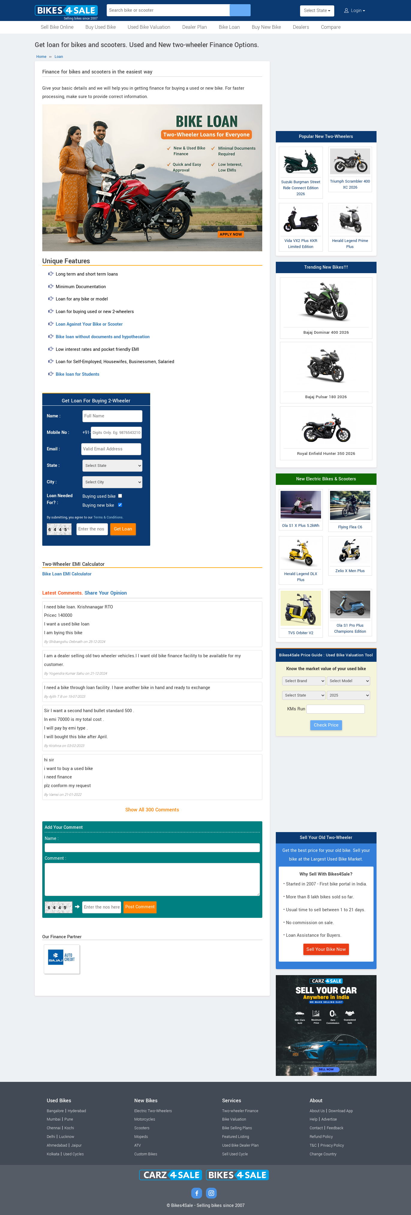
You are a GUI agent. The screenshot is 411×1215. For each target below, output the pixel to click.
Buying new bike (98, 505)
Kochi (69, 1128)
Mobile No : (58, 432)
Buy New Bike (266, 27)
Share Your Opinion (106, 593)
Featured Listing (235, 1136)
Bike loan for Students (77, 374)
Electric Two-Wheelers (153, 1111)
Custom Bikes (145, 1154)
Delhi (51, 1136)
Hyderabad (77, 1111)
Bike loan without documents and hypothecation (103, 337)
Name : (54, 416)
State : (53, 465)
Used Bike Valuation (149, 27)
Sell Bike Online (57, 27)
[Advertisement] (326, 83)
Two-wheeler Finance (240, 1111)
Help (313, 1119)
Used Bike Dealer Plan (240, 1145)
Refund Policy (321, 1136)
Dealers (301, 27)
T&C (313, 1145)
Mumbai (54, 1119)
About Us (317, 1111)
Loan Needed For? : (60, 499)
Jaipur (76, 1145)
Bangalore (55, 1111)
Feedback (335, 1128)
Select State (317, 10)
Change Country (323, 1154)
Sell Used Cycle (235, 1154)
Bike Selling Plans (237, 1128)
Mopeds (141, 1136)
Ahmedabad (57, 1145)
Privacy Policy (332, 1145)
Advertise (329, 1119)
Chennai (54, 1128)
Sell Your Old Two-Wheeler (326, 837)
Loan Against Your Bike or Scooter (89, 324)
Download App (341, 1111)
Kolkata (53, 1154)
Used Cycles (73, 1154)
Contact (316, 1128)
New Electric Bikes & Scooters (326, 479)
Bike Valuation (234, 1119)
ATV (137, 1145)
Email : (53, 449)
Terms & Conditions (108, 517)
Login (354, 10)
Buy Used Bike (100, 27)
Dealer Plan (194, 27)
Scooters (141, 1128)
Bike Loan (229, 27)
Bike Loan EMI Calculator (66, 574)
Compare (331, 27)
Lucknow (66, 1136)
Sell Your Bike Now (326, 949)
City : (52, 482)
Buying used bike (99, 496)
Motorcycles (144, 1119)
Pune (68, 1119)
